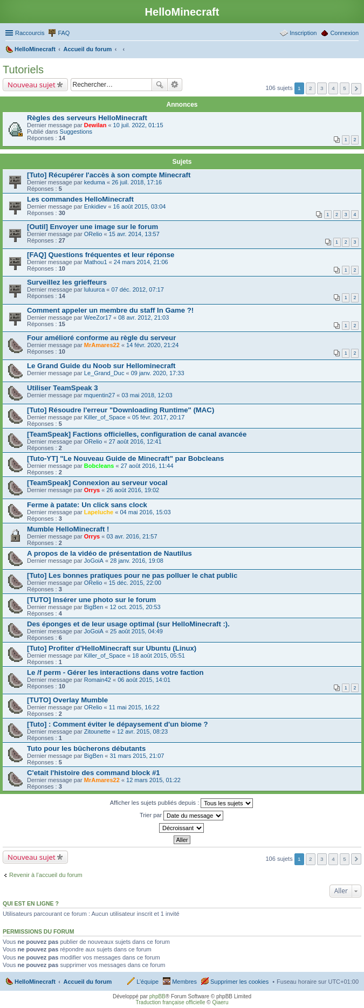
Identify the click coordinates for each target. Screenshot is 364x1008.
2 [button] (310, 88)
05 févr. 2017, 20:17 (158, 417)
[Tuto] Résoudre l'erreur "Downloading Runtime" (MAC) (120, 410)
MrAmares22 (102, 345)
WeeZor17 (98, 317)
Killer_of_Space (105, 417)
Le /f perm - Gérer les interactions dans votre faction (115, 672)
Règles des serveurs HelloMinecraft (87, 118)
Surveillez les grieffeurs (67, 282)
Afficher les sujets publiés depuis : (181, 803)
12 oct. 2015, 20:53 (135, 607)
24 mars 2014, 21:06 (141, 262)
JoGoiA (94, 560)
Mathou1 (95, 262)
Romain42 (97, 679)
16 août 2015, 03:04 (139, 206)
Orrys (92, 490)
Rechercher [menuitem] (354, 50)
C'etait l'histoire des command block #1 (93, 773)
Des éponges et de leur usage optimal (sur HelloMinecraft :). (128, 624)
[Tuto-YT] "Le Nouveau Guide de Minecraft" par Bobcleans (125, 458)
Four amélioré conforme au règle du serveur (101, 338)
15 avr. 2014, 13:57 (134, 234)
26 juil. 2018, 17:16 (137, 182)
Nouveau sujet (32, 84)
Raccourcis (29, 33)
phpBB (157, 996)
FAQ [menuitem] (64, 33)
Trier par (181, 815)
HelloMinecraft (35, 981)
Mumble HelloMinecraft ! (68, 529)
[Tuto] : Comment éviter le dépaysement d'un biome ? (117, 724)
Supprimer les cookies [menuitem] (239, 981)
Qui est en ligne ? (31, 903)
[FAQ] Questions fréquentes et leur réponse (100, 255)
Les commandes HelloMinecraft (80, 199)
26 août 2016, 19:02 (132, 490)
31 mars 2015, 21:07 (137, 755)
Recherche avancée (175, 84)
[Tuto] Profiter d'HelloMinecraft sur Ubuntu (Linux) (111, 648)
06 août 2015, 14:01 (144, 679)
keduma (94, 182)
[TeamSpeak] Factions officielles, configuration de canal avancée (136, 434)
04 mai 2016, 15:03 (145, 512)
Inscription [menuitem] (303, 33)
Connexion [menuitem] (344, 33)
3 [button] (322, 88)
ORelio (93, 234)
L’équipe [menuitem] (147, 981)
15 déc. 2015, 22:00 (135, 582)
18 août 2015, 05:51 (158, 655)
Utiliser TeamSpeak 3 (62, 388)
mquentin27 (99, 395)
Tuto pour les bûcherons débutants (86, 748)
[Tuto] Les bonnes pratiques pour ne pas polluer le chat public (132, 575)
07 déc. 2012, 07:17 (138, 289)
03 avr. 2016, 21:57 (131, 536)
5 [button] (344, 88)
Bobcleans (99, 465)
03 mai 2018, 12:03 (147, 395)
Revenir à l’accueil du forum (46, 875)
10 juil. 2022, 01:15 (138, 125)
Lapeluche (98, 512)
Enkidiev (95, 206)
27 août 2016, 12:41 (135, 441)
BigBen (93, 607)
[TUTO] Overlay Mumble (67, 700)
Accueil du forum (87, 981)
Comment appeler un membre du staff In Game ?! (110, 310)
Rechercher (160, 84)
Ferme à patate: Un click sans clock (87, 505)
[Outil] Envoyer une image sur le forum (92, 227)
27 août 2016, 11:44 (147, 465)
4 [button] (333, 88)
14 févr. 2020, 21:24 (152, 345)
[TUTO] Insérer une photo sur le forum (91, 600)
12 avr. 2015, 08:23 (142, 731)
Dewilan (95, 125)
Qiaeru (220, 1002)
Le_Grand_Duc (104, 373)
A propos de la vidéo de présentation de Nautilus (109, 553)
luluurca (94, 289)
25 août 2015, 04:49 (136, 631)
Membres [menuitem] (184, 981)
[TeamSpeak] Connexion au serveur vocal (97, 483)
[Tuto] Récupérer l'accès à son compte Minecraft (108, 175)
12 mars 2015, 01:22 (153, 780)
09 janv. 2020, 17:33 (157, 373)
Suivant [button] (356, 88)
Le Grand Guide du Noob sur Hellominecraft (101, 366)
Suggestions (76, 131)
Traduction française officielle (170, 1002)
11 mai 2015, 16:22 (134, 707)
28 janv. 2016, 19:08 (136, 560)
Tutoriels (23, 69)
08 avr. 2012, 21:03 (143, 317)
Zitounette (97, 731)
